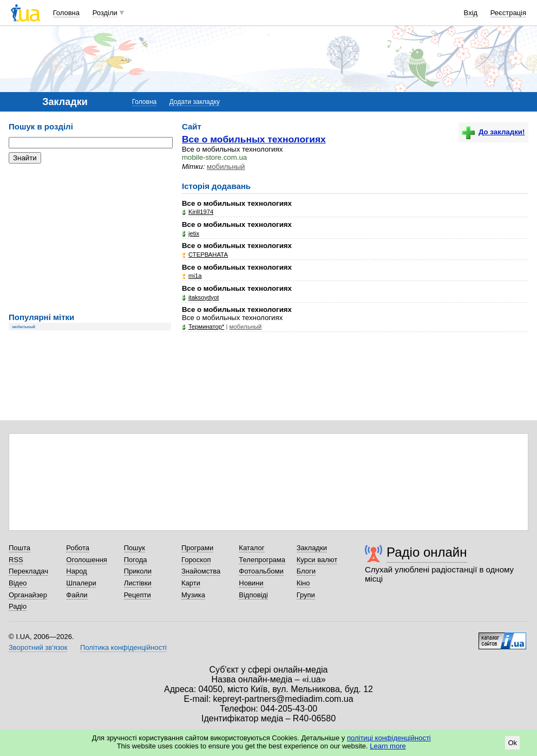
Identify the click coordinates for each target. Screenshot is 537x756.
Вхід (471, 13)
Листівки (138, 583)
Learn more (387, 746)
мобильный (23, 326)
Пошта (19, 548)
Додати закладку (194, 102)
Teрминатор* (206, 326)
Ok (512, 743)
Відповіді (253, 595)
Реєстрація (508, 13)
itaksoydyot (203, 297)
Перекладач (28, 571)
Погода (135, 560)
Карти (190, 583)
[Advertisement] (90, 238)
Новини (251, 583)
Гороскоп (196, 560)
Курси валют (317, 560)
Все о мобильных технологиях (254, 139)
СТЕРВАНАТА (208, 254)
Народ (76, 571)
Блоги (306, 571)
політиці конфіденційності (389, 738)
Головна (66, 13)
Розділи (105, 13)
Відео (18, 583)
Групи (306, 595)
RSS (16, 560)
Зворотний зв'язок (38, 647)
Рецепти (137, 595)
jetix (193, 233)
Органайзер (28, 595)
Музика (193, 595)
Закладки (312, 548)
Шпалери (81, 583)
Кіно (303, 583)
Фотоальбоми (261, 571)
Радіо (18, 606)
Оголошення (86, 560)
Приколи (138, 571)
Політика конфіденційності (123, 647)
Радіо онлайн (427, 552)
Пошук (134, 548)
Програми (197, 548)
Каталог (251, 548)
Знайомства (200, 571)
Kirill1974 (200, 211)
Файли (76, 595)
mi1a (194, 275)
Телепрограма (262, 560)
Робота (77, 548)
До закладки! (493, 132)
